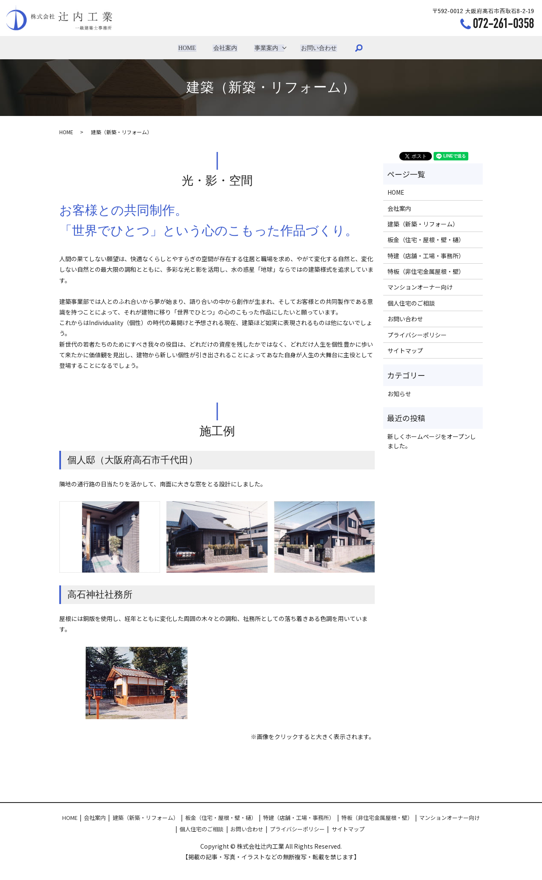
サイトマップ (405, 350)
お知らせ (399, 393)
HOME (188, 47)
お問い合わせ (317, 47)
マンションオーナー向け (420, 287)
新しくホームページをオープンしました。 (431, 441)
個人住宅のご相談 (411, 303)
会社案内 (225, 47)
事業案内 (265, 47)
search (356, 48)
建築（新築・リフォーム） (423, 224)
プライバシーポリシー (417, 335)
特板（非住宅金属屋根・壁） (426, 271)
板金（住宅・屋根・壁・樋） (426, 239)
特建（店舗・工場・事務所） (426, 255)
